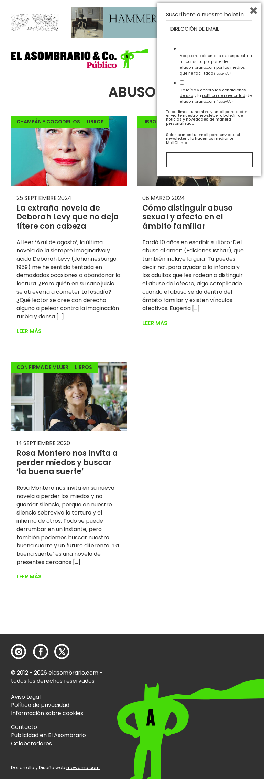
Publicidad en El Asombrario (48, 735)
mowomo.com (83, 767)
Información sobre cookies (47, 713)
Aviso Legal (26, 697)
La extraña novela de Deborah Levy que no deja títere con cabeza (67, 217)
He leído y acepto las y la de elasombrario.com (216, 695)
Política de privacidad (40, 705)
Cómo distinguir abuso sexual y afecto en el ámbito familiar (187, 217)
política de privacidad (223, 695)
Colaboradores (31, 743)
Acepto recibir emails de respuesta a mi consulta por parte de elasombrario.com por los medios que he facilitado (216, 664)
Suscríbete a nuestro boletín (205, 614)
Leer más (29, 331)
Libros (95, 121)
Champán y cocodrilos (48, 121)
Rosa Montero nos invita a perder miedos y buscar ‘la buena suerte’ (67, 462)
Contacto (24, 727)
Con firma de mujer (42, 367)
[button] (79, 58)
